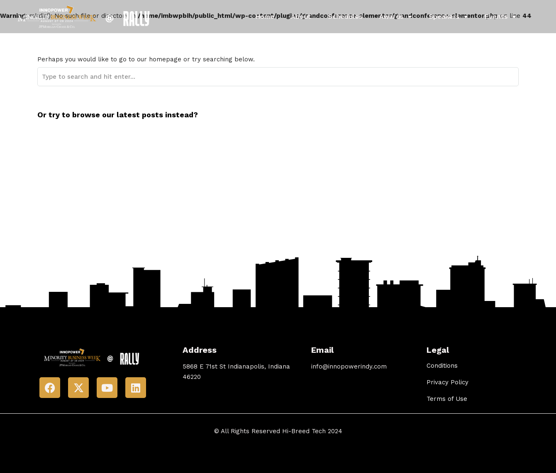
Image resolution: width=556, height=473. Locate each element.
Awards (395, 16)
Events (500, 16)
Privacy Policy (447, 382)
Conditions (442, 365)
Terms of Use (447, 399)
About (301, 16)
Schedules (345, 16)
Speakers (448, 16)
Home (265, 16)
